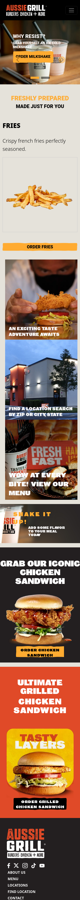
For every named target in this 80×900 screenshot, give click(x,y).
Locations (18, 885)
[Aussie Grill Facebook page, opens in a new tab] (8, 865)
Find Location (22, 892)
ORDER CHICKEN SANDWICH (40, 652)
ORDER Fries (40, 246)
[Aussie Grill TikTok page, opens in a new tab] (33, 865)
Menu (13, 879)
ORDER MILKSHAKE (33, 56)
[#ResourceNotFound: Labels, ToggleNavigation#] (71, 10)
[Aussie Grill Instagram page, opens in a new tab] (25, 865)
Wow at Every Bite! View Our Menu (38, 484)
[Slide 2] (45, 78)
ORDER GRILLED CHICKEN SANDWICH (40, 804)
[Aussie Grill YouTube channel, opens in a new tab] (42, 865)
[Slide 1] (35, 78)
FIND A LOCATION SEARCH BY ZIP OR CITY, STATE (41, 412)
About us (16, 872)
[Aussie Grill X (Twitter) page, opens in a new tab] (16, 865)
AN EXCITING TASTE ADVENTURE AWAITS (34, 332)
